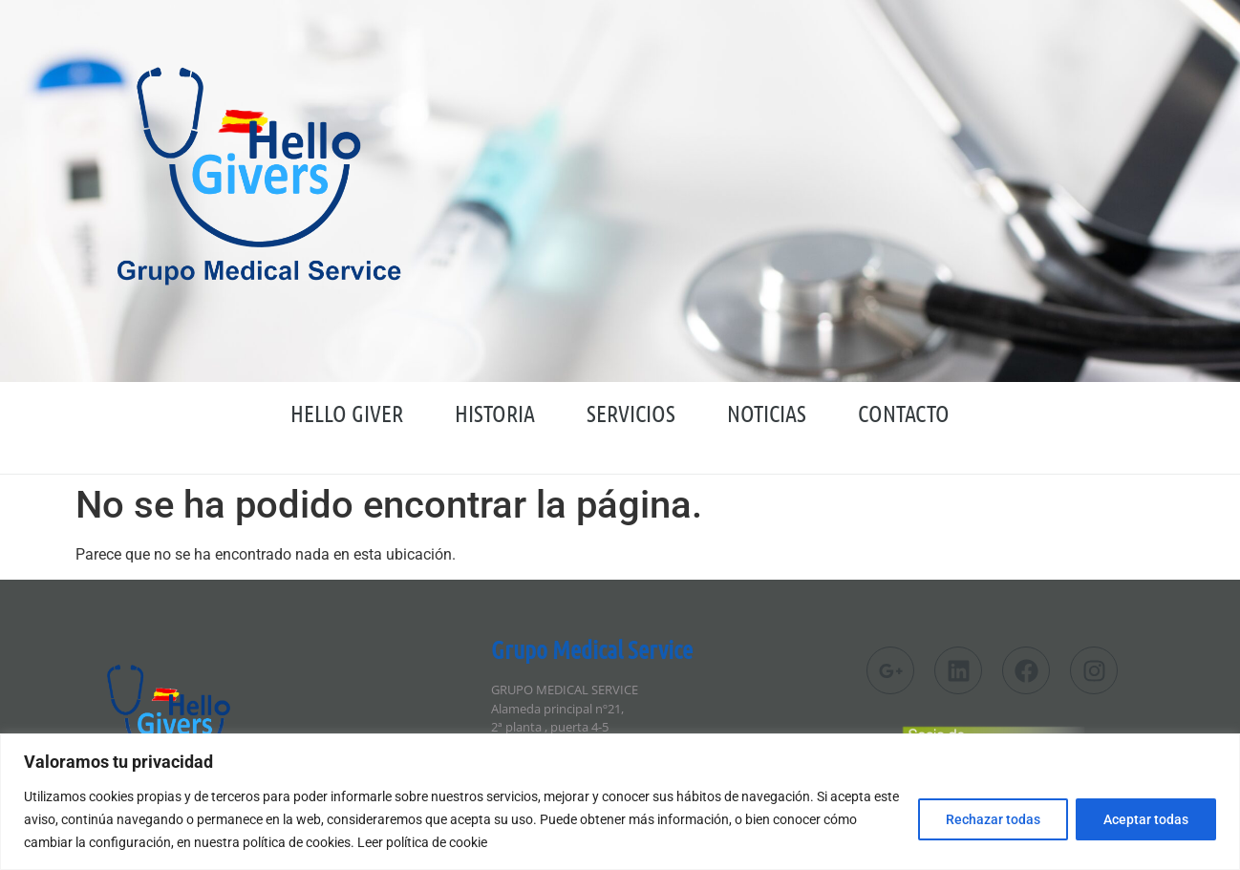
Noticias (766, 413)
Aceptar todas (1145, 819)
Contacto (904, 413)
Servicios (631, 413)
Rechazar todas (993, 819)
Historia (495, 413)
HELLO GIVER (346, 413)
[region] (620, 801)
